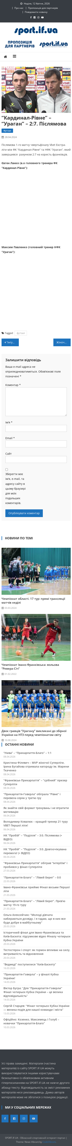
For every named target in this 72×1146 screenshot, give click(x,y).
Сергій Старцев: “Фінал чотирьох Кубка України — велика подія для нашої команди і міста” (36, 1007)
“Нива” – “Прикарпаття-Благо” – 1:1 (27, 753)
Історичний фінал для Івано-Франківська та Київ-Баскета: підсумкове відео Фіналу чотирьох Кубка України (36, 936)
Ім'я (8, 422)
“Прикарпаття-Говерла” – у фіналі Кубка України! (31, 976)
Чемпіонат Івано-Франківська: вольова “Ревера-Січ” (30, 666)
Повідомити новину (36, 12)
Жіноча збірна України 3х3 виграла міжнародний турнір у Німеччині (63, 342)
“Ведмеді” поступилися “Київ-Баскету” (29, 964)
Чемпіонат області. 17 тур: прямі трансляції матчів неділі (33, 600)
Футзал (7, 130)
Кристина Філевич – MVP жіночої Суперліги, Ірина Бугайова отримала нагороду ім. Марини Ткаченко (36, 766)
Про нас (18, 8)
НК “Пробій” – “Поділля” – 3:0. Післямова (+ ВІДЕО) (32, 837)
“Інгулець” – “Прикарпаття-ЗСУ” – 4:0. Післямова (13, 342)
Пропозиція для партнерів (43, 8)
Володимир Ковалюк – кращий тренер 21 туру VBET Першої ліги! (35, 823)
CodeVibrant (49, 1142)
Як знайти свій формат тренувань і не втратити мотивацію (36, 810)
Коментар (13, 385)
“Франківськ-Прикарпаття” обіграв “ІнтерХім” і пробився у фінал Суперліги (35, 865)
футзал (21, 333)
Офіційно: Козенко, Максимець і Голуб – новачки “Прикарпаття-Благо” (31, 1021)
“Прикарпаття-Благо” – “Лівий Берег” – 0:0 (32, 877)
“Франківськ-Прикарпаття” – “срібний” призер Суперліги (35, 782)
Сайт (8, 453)
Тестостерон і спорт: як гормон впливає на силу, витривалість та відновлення (36, 952)
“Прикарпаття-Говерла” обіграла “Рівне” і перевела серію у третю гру (31, 796)
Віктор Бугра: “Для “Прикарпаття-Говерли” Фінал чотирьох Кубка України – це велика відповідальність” (33, 992)
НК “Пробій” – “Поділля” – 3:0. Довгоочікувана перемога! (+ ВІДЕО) (34, 851)
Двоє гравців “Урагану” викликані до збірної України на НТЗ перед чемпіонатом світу (34, 733)
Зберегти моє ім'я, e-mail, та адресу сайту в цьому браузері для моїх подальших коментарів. (15, 488)
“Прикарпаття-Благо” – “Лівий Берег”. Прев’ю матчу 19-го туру (34, 903)
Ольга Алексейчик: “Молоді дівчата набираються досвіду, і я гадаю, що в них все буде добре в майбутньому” (34, 918)
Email (10, 438)
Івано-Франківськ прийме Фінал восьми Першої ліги (36, 889)
